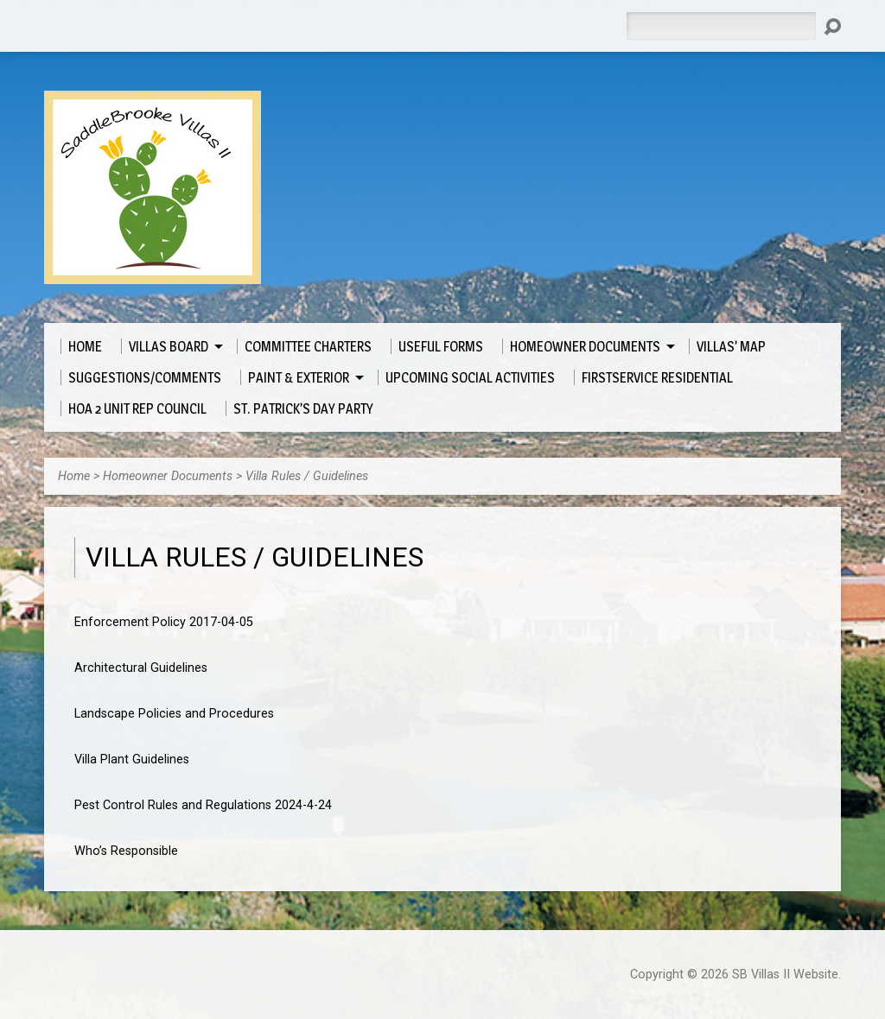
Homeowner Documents (167, 476)
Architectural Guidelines (140, 668)
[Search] (721, 26)
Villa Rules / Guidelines (306, 476)
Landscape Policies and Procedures (174, 713)
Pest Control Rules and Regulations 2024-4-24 (203, 805)
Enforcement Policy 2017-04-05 (163, 622)
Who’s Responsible (126, 851)
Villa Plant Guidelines (131, 759)
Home (74, 476)
